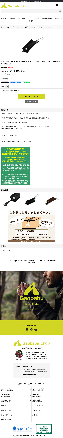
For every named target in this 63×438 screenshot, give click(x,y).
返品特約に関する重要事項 (10, 90)
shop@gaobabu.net (29, 378)
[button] (61, 5)
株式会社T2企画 (27, 370)
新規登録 (23, 387)
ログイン (33, 387)
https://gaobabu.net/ (31, 312)
